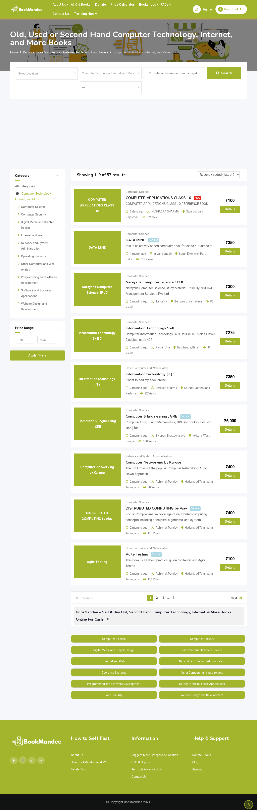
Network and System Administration (149, 456)
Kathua (188, 387)
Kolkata (197, 435)
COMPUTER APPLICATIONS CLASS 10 (158, 197)
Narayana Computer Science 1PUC (155, 282)
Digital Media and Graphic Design (114, 650)
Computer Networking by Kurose (153, 462)
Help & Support (141, 762)
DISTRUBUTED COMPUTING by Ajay (156, 508)
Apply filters (37, 355)
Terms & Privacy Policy (147, 769)
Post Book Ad (230, 9)
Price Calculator (122, 4)
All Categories (25, 186)
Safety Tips (78, 769)
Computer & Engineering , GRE (151, 416)
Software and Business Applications (202, 683)
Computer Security (33, 214)
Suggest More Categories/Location (155, 755)
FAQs (164, 4)
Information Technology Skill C (152, 328)
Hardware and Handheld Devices (202, 650)
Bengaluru (181, 301)
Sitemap (197, 769)
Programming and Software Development (114, 683)
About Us (59, 4)
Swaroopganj (194, 211)
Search (224, 73)
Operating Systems (33, 256)
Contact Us (61, 14)
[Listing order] (218, 174)
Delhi (129, 259)
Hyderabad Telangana (199, 481)
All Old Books (80, 4)
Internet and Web (32, 235)
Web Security (114, 695)
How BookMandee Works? (88, 762)
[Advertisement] (128, 129)
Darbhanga (184, 347)
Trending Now (84, 14)
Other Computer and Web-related (147, 368)
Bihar (195, 347)
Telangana (132, 487)
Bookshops (147, 4)
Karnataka (195, 301)
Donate (100, 4)
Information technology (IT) (149, 374)
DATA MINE (135, 240)
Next (236, 598)
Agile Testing (137, 554)
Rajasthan (132, 217)
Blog (195, 762)
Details (230, 209)
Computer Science (33, 207)
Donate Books (201, 755)
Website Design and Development (202, 695)
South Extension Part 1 (193, 253)
